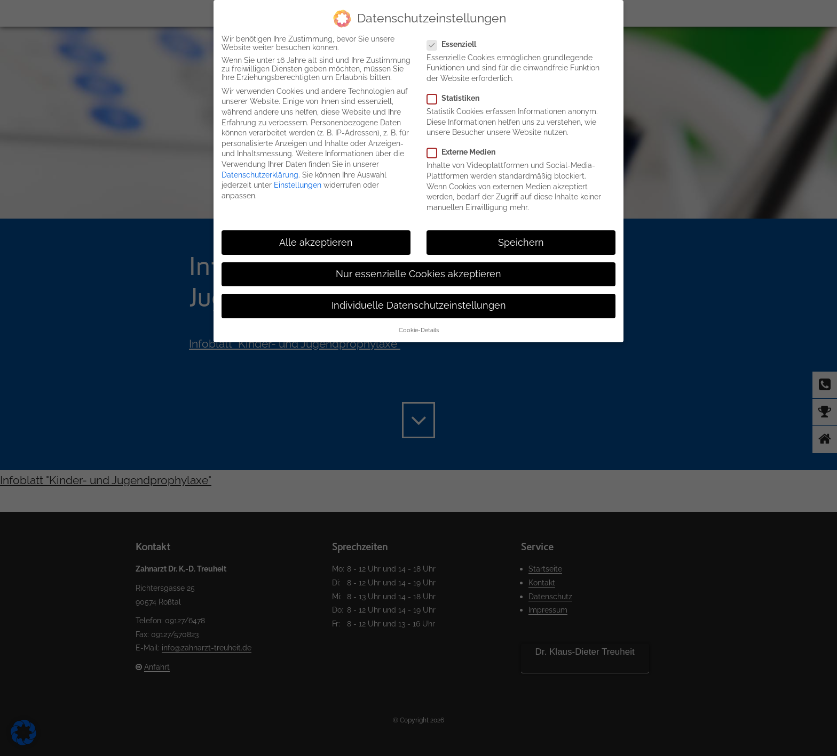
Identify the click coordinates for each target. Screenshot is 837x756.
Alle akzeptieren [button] (316, 242)
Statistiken (457, 98)
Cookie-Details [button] (419, 330)
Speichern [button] (521, 242)
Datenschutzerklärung (260, 175)
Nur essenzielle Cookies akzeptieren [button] (418, 274)
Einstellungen (297, 185)
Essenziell (456, 44)
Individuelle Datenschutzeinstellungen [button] (418, 305)
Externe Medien (465, 152)
